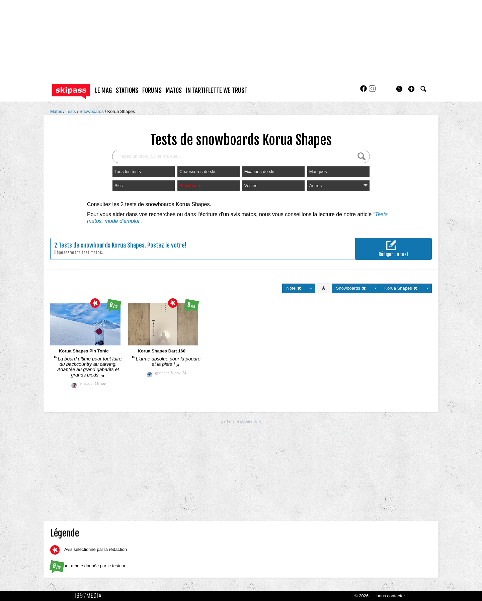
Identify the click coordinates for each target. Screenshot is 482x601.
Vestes (250, 185)
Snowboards (92, 111)
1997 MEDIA (90, 595)
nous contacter (391, 595)
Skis (118, 185)
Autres (338, 185)
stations (127, 91)
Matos (56, 111)
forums (152, 91)
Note (294, 288)
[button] (411, 89)
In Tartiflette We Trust (216, 91)
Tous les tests (127, 171)
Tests (71, 111)
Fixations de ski (259, 171)
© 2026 (361, 595)
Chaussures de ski (197, 171)
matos (174, 91)
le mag (103, 91)
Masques (318, 171)
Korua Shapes (121, 111)
